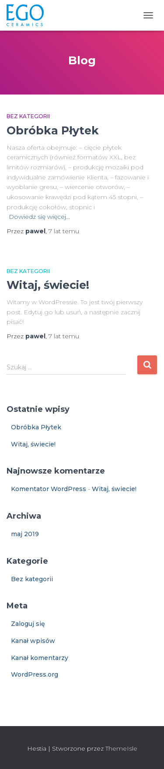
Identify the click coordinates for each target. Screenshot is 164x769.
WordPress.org (34, 674)
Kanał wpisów (33, 641)
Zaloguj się (28, 624)
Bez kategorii (28, 116)
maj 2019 (25, 534)
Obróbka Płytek (53, 130)
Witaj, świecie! (48, 284)
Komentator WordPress (48, 489)
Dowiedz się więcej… (39, 217)
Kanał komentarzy (39, 658)
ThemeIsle (121, 748)
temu (64, 231)
